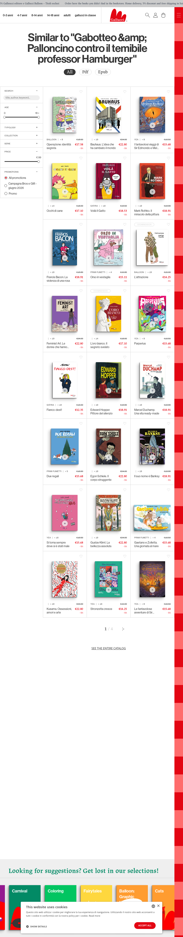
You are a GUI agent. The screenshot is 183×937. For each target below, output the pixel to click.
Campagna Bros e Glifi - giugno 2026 (22, 186)
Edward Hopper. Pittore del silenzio (101, 411)
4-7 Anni (22, 15)
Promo (13, 193)
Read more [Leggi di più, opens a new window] (94, 915)
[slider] (4, 117)
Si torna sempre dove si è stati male (58, 544)
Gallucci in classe (85, 15)
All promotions (17, 178)
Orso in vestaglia (100, 277)
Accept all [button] (145, 925)
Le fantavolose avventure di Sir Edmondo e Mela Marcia (144, 610)
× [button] (158, 906)
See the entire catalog (109, 648)
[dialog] (91, 917)
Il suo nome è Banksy (147, 476)
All (70, 72)
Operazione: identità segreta (59, 146)
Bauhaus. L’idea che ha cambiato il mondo (103, 146)
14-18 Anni (53, 15)
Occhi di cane (55, 210)
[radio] (70, 72)
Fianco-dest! (54, 410)
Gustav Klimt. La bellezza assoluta (100, 544)
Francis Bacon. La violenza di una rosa (58, 278)
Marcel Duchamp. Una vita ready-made (146, 411)
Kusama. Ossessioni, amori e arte (59, 610)
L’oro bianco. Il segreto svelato (99, 345)
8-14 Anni (37, 15)
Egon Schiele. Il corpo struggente (101, 477)
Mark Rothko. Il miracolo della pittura (146, 212)
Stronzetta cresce (101, 609)
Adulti (67, 15)
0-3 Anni (8, 15)
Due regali (53, 476)
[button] (36, 926)
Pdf (85, 72)
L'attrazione (141, 277)
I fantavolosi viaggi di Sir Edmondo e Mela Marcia (146, 146)
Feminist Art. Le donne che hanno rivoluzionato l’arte (57, 345)
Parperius (140, 343)
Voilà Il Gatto (97, 210)
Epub (103, 72)
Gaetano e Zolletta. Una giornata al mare (146, 544)
